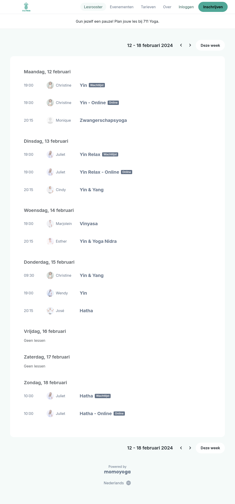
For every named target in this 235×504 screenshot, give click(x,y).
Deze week (210, 45)
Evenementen (122, 7)
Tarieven (148, 7)
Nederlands (117, 483)
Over (167, 7)
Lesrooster (93, 7)
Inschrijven (213, 7)
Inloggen (186, 7)
